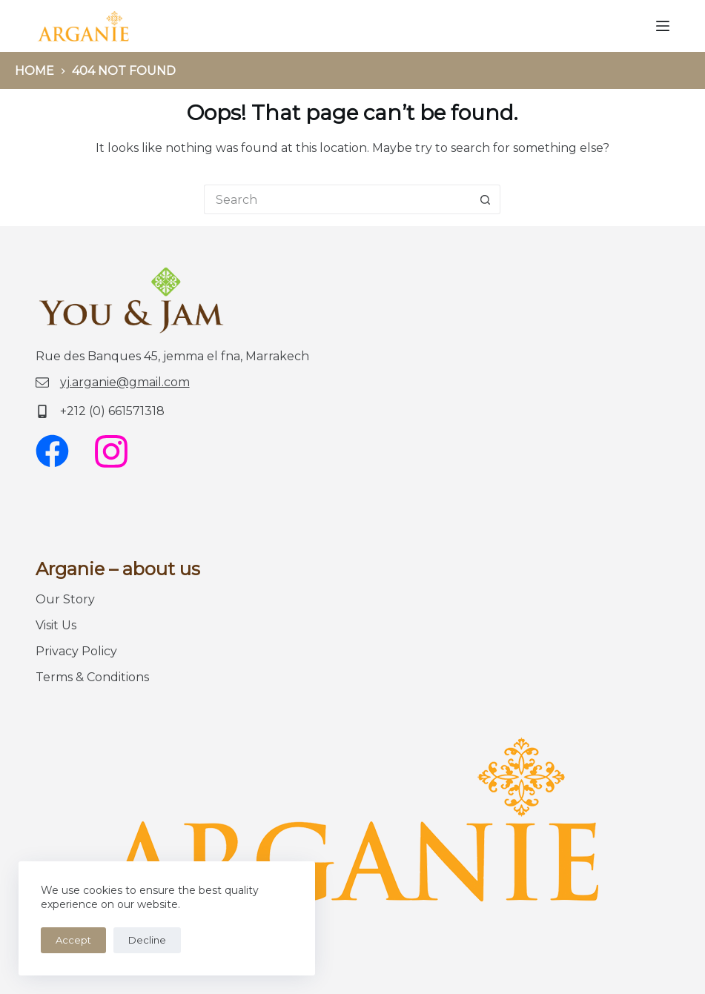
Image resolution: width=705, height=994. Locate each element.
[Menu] (662, 26)
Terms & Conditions (92, 677)
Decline (147, 940)
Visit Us (56, 625)
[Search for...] (337, 199)
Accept (73, 940)
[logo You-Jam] (83, 25)
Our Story (65, 599)
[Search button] (485, 199)
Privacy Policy (76, 651)
